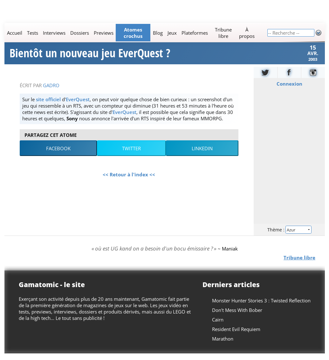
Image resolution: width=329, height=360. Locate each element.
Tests (32, 33)
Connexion (289, 90)
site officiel (48, 106)
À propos (246, 32)
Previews (103, 33)
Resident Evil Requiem (236, 336)
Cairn (217, 326)
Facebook (58, 155)
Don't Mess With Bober (237, 317)
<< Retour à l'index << (129, 181)
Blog (157, 33)
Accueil (14, 33)
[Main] (135, 32)
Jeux (171, 33)
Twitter (131, 155)
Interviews (54, 33)
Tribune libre (223, 32)
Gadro (51, 92)
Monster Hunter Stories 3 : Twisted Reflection (261, 307)
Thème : (289, 236)
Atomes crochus (133, 32)
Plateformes (194, 33)
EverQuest (78, 106)
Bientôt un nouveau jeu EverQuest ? (90, 56)
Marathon (222, 345)
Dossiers (79, 33)
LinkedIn (202, 155)
